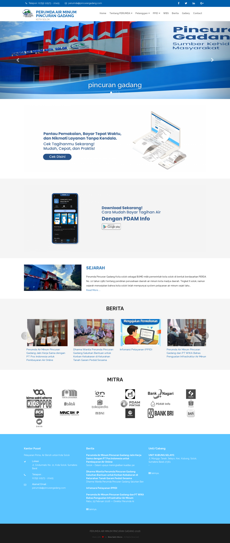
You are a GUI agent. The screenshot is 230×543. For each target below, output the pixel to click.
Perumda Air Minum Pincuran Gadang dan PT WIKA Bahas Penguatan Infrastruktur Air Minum (187, 353)
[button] (17, 59)
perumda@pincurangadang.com (83, 3)
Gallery (186, 13)
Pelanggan (141, 13)
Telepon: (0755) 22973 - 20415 (42, 3)
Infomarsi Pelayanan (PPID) (136, 349)
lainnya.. (91, 509)
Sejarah (95, 268)
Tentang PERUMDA (119, 13)
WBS (166, 13)
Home (103, 13)
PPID (155, 13)
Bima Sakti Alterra (117, 537)
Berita (175, 13)
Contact (197, 13)
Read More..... (93, 290)
